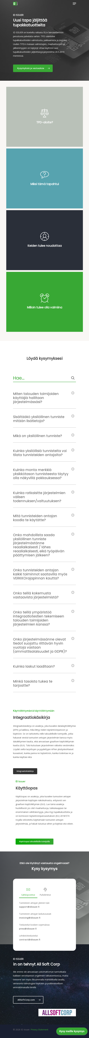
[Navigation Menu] (74, 3)
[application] (72, 1032)
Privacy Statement (39, 1029)
